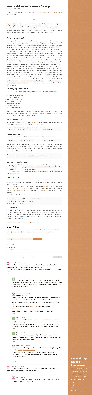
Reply (8, 274)
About (72, 382)
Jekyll (33, 28)
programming (27, 222)
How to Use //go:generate (14, 230)
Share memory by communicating (33, 230)
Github (72, 385)
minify (21, 180)
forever (40, 62)
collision (39, 79)
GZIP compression (17, 190)
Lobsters (73, 387)
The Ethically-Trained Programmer (79, 362)
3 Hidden (14, 362)
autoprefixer (35, 122)
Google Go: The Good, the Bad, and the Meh (31, 232)
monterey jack (44, 190)
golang (9, 222)
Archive (72, 384)
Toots (72, 388)
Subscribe (38, 239)
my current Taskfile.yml (44, 113)
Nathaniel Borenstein (76, 379)
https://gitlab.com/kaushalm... (26, 350)
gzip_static (46, 186)
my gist (17, 173)
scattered (38, 137)
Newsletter (73, 390)
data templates (19, 165)
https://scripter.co (17, 309)
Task (29, 111)
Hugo (8, 24)
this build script (34, 306)
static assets (36, 222)
